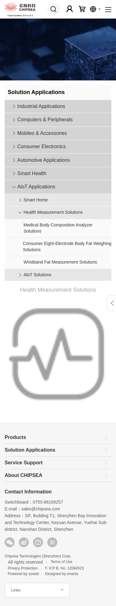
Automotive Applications (43, 160)
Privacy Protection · (23, 568)
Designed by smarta (60, 574)
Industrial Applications (41, 106)
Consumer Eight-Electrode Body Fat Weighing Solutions (67, 246)
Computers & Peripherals (45, 119)
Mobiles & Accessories (42, 133)
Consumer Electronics (41, 146)
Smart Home (36, 199)
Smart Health (31, 173)
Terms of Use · (62, 562)
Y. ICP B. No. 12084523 (64, 568)
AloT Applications (36, 186)
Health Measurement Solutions (53, 212)
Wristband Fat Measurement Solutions (60, 262)
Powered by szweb (23, 574)
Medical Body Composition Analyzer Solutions (58, 228)
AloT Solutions (37, 274)
